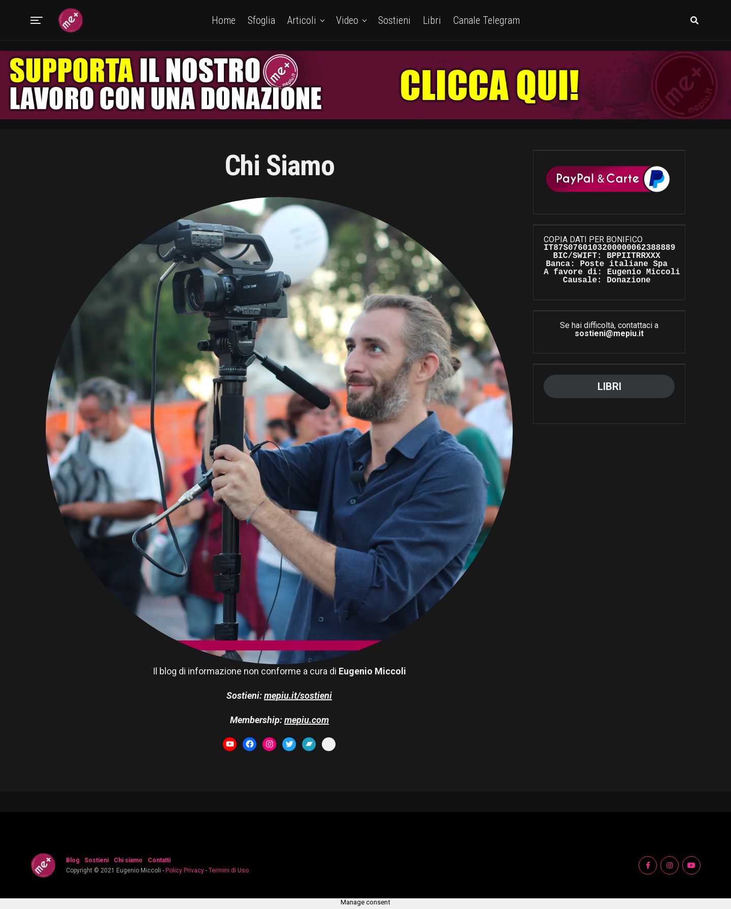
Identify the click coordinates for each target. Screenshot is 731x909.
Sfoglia (261, 20)
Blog (72, 860)
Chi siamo (128, 860)
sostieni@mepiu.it (609, 333)
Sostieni (394, 20)
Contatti (159, 860)
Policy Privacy (184, 870)
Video (347, 20)
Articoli (301, 20)
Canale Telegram (486, 20)
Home (224, 20)
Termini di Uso (229, 870)
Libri (432, 20)
